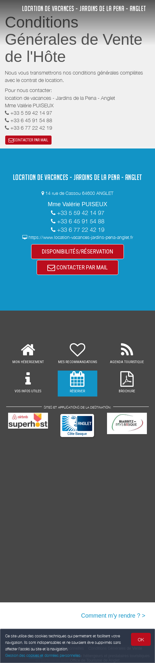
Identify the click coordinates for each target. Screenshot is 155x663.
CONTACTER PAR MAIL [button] (28, 140)
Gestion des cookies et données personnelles (42, 655)
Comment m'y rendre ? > (113, 615)
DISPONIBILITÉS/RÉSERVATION (77, 251)
